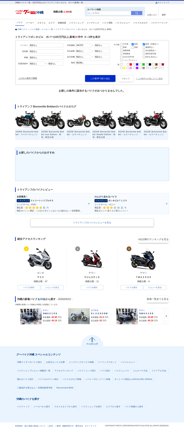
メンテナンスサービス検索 (81, 363)
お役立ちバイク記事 (55, 363)
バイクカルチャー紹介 (48, 380)
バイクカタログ (140, 23)
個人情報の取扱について (35, 426)
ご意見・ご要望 (54, 426)
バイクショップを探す (91, 407)
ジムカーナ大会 (140, 371)
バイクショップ (76, 23)
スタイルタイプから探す (65, 407)
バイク (20, 22)
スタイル (41, 23)
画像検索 (62, 23)
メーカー (30, 23)
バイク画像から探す (134, 407)
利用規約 (19, 426)
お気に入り (152, 15)
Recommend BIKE (65, 388)
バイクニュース (121, 371)
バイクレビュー (123, 23)
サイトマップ (162, 2)
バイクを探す (29, 288)
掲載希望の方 (68, 426)
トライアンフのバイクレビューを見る (92, 222)
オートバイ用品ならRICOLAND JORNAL (133, 380)
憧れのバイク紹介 (25, 380)
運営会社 (79, 426)
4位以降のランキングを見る (154, 239)
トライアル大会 (159, 371)
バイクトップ (23, 407)
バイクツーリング (159, 23)
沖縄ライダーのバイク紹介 (29, 363)
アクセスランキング (63, 371)
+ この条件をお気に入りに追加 (149, 78)
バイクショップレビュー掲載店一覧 (33, 371)
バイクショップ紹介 (86, 371)
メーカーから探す (42, 407)
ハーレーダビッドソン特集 (97, 380)
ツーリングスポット (107, 363)
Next (166, 317)
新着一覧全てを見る (157, 300)
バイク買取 (107, 23)
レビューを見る (52, 288)
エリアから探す (113, 407)
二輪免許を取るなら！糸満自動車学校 (34, 388)
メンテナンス (93, 23)
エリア (51, 23)
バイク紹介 (105, 371)
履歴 (164, 15)
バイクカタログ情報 (72, 380)
